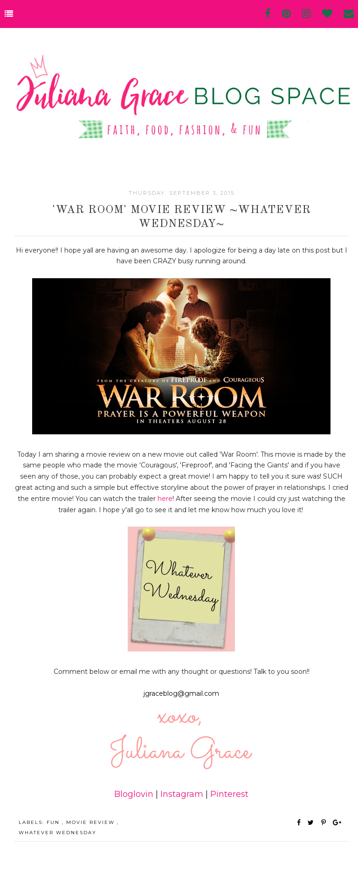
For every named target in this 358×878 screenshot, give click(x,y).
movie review (91, 822)
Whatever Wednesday (57, 833)
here (165, 498)
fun (54, 822)
